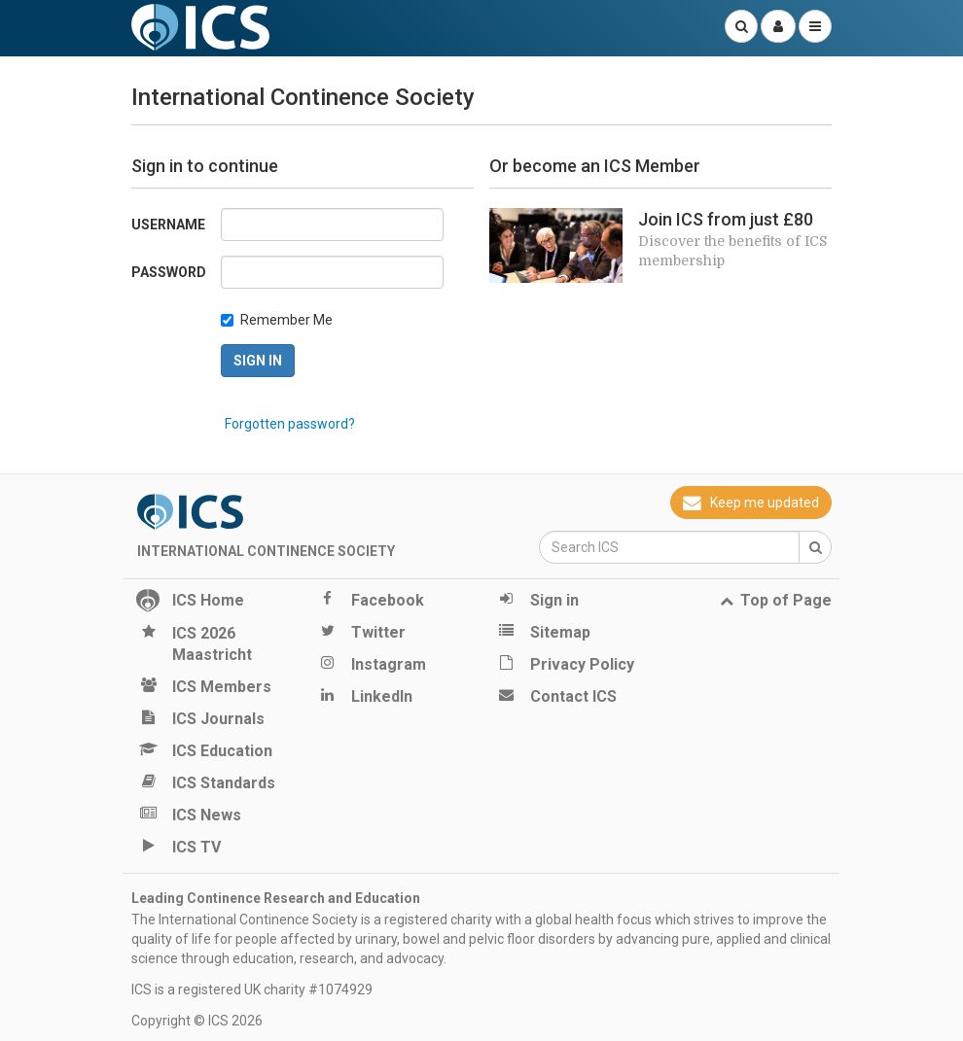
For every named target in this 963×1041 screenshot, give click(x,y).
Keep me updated (751, 502)
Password (168, 272)
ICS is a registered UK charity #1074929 (252, 989)
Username (168, 224)
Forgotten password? (290, 424)
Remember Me (286, 320)
